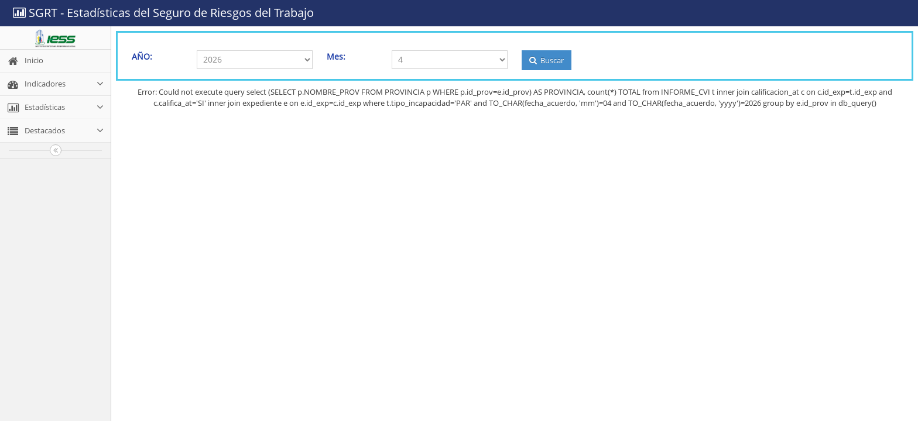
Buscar (546, 60)
